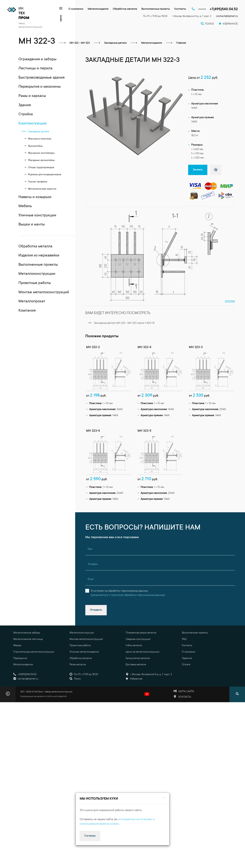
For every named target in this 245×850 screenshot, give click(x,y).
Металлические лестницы (28, 639)
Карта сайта (186, 691)
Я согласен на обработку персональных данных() (128, 593)
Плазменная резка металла (141, 632)
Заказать (198, 169)
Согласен (90, 835)
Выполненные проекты (155, 9)
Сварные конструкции (138, 639)
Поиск (75, 678)
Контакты (180, 9)
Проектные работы (80, 645)
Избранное (134, 678)
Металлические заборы (26, 632)
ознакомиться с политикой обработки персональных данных (128, 595)
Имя (90, 549)
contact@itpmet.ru (227, 16)
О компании (75, 9)
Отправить (96, 610)
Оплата (186, 664)
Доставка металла (136, 664)
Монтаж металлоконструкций (86, 639)
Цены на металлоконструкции (142, 652)
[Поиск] (237, 694)
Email (90, 579)
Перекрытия (20, 658)
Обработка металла (125, 9)
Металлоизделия (98, 9)
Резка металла (78, 664)
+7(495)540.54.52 (224, 9)
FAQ (184, 639)
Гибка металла (134, 645)
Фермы (17, 645)
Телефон (93, 564)
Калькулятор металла (138, 658)
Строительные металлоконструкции (33, 652)
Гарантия (187, 658)
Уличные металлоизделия (84, 652)
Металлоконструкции (82, 632)
